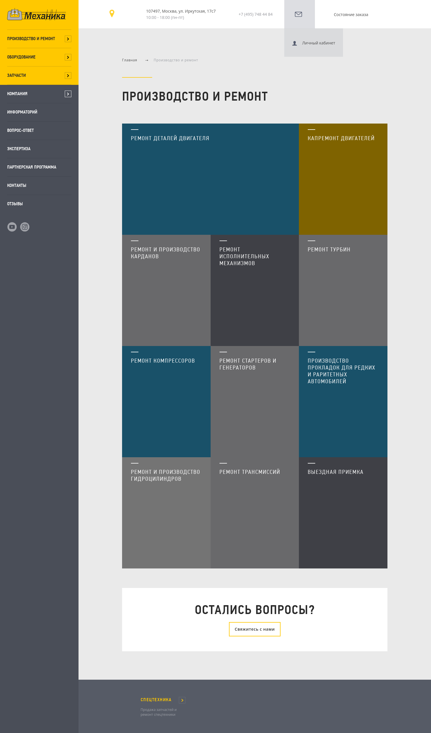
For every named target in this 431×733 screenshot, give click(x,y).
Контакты (16, 185)
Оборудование (21, 57)
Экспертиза (18, 148)
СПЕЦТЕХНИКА (156, 678)
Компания (17, 93)
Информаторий (22, 112)
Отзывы (15, 203)
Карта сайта (169, 724)
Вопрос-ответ (20, 130)
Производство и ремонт (31, 38)
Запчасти (16, 75)
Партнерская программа (31, 167)
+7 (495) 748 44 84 (255, 14)
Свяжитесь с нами (255, 608)
